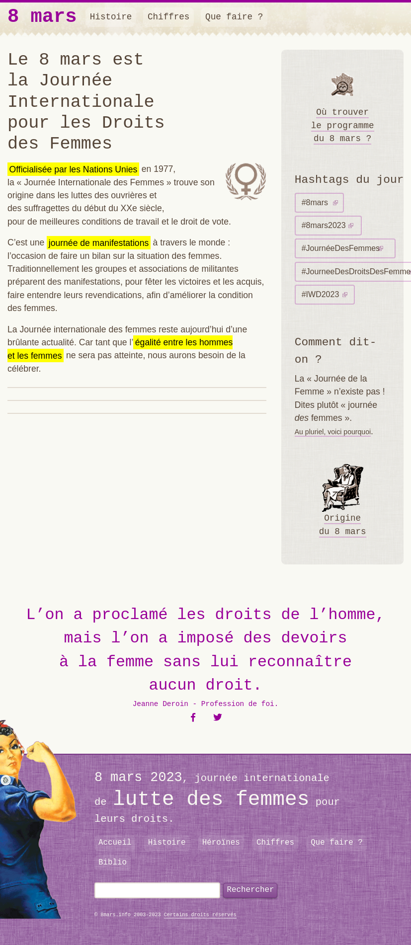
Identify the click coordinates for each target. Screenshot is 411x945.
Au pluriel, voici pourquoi (333, 432)
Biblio (112, 862)
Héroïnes (221, 842)
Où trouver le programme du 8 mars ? (343, 103)
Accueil (115, 842)
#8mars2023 (324, 225)
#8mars (315, 202)
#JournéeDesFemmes (341, 248)
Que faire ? (234, 17)
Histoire (111, 17)
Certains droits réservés (200, 915)
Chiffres (168, 17)
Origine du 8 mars (343, 500)
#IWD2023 (320, 294)
